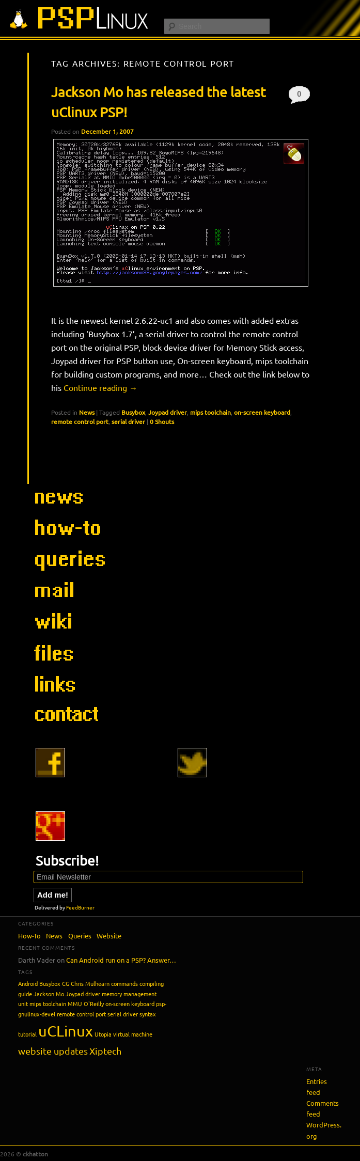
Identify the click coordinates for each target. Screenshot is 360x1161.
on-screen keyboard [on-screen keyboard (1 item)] (129, 1003)
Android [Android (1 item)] (28, 983)
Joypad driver (167, 412)
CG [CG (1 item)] (65, 983)
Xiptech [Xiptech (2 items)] (105, 1050)
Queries (79, 935)
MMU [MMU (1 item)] (75, 1003)
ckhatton (35, 1154)
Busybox (133, 412)
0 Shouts (299, 96)
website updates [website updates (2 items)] (53, 1050)
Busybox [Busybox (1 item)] (49, 983)
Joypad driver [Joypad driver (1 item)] (83, 994)
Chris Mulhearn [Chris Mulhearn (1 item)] (90, 983)
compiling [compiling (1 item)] (151, 983)
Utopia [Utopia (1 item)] (103, 1034)
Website (109, 935)
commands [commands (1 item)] (124, 983)
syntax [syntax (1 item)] (147, 1014)
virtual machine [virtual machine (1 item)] (132, 1034)
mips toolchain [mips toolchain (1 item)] (47, 1003)
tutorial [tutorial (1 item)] (27, 1034)
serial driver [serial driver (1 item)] (122, 1014)
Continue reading (100, 387)
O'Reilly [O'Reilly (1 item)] (94, 1003)
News (87, 412)
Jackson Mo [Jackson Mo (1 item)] (49, 994)
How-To (29, 935)
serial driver (128, 421)
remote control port (79, 421)
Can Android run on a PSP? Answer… (121, 959)
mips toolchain (210, 412)
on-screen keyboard (262, 412)
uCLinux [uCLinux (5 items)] (65, 1031)
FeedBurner (80, 907)
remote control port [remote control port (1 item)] (81, 1014)
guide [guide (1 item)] (25, 994)
